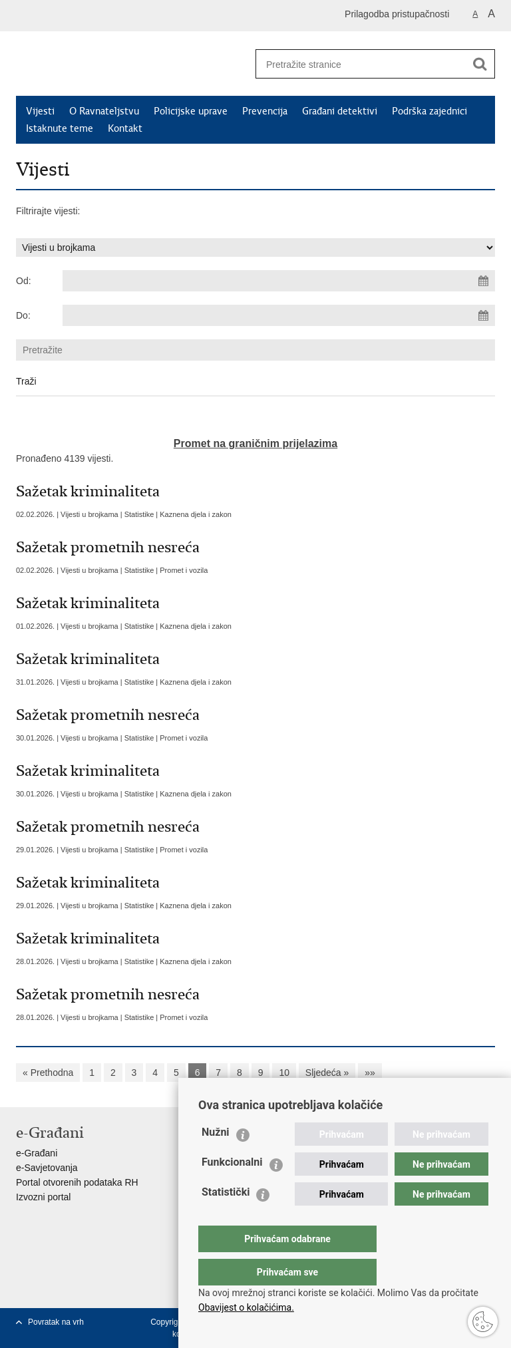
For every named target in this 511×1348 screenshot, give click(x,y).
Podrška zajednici (429, 111)
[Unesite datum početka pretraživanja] (279, 280)
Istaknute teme (59, 128)
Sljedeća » (327, 1072)
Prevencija (264, 111)
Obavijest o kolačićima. (246, 1307)
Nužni (216, 1158)
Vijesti (40, 111)
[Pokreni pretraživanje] (479, 64)
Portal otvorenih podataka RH (77, 1182)
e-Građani (36, 1153)
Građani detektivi (339, 111)
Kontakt (125, 128)
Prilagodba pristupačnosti (397, 14)
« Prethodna (48, 1072)
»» (370, 1072)
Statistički (226, 1218)
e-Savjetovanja (47, 1167)
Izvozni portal (43, 1197)
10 (284, 1072)
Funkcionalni (232, 1188)
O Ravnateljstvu (104, 111)
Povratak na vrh (56, 1322)
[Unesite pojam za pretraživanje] (355, 64)
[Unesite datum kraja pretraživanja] (279, 315)
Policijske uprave (191, 111)
